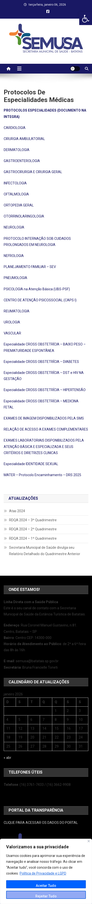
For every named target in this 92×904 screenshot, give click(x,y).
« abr (7, 758)
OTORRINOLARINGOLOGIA (24, 216)
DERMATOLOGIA (16, 150)
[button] (85, 18)
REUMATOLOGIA (16, 311)
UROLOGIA (12, 322)
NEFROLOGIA (14, 256)
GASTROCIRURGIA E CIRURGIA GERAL (33, 172)
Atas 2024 (17, 511)
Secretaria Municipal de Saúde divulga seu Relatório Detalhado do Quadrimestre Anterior (44, 551)
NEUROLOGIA (14, 227)
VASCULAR (12, 333)
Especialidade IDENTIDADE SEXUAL (31, 464)
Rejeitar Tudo (46, 896)
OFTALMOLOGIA (16, 194)
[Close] (89, 841)
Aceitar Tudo (46, 886)
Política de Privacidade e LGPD (43, 873)
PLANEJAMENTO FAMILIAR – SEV (30, 267)
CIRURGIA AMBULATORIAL (24, 139)
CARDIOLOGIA (15, 128)
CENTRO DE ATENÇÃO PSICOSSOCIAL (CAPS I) (40, 300)
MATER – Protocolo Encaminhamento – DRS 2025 (42, 475)
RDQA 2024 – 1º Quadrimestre (33, 538)
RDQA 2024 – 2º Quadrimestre (33, 529)
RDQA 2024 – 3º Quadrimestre (33, 520)
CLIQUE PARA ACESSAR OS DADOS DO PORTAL (41, 823)
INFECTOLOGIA (15, 183)
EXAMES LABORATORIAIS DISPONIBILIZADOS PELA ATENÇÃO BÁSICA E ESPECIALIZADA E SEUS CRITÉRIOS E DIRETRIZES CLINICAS (44, 446)
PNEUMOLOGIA (15, 278)
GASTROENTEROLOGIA (22, 161)
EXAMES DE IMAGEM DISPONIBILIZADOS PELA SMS (44, 418)
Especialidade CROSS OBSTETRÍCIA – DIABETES (41, 362)
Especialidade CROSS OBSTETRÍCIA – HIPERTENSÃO (45, 390)
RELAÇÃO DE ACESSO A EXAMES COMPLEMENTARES (46, 429)
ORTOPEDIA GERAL (19, 205)
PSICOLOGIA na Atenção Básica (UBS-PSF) (37, 289)
